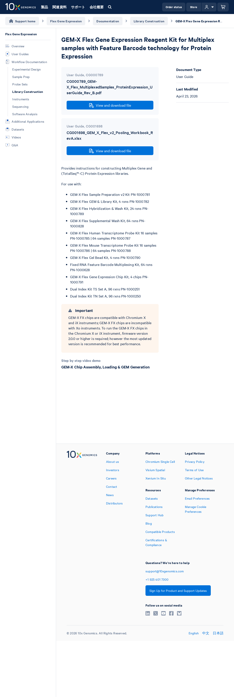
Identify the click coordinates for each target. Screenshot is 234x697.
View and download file (110, 105)
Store (193, 7)
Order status (174, 7)
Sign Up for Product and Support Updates (178, 590)
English (194, 633)
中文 (205, 633)
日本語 (218, 633)
